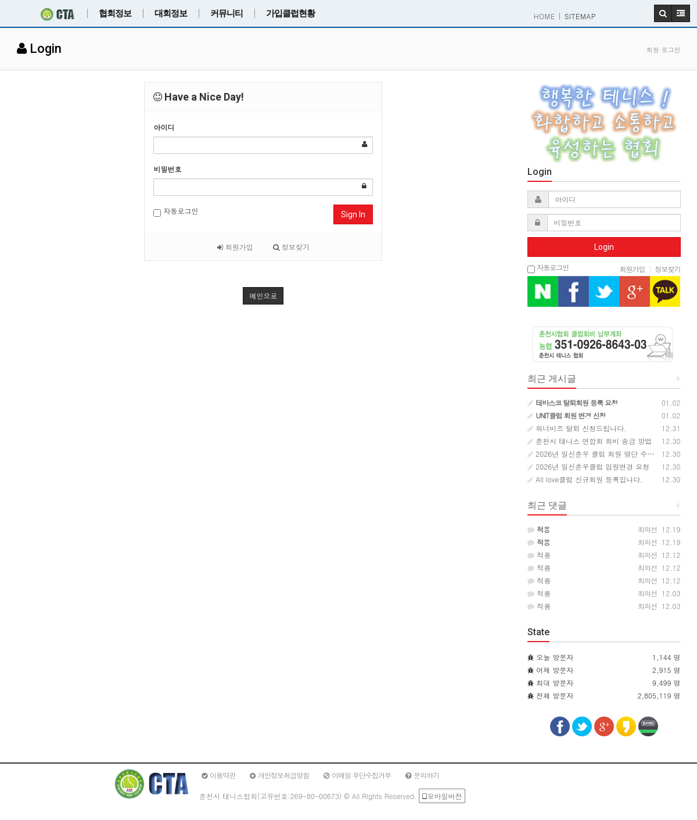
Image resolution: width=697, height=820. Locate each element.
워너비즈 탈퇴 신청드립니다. (577, 428)
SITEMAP (580, 16)
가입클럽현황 (290, 13)
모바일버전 (442, 796)
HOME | (548, 16)
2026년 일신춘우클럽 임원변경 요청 (588, 466)
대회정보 (171, 13)
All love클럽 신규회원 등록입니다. (584, 479)
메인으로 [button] (263, 295)
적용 (539, 555)
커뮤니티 (226, 13)
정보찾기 (291, 247)
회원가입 (235, 247)
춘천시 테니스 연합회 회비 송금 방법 (589, 441)
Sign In (353, 214)
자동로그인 (175, 211)
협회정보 (115, 13)
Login (604, 247)
